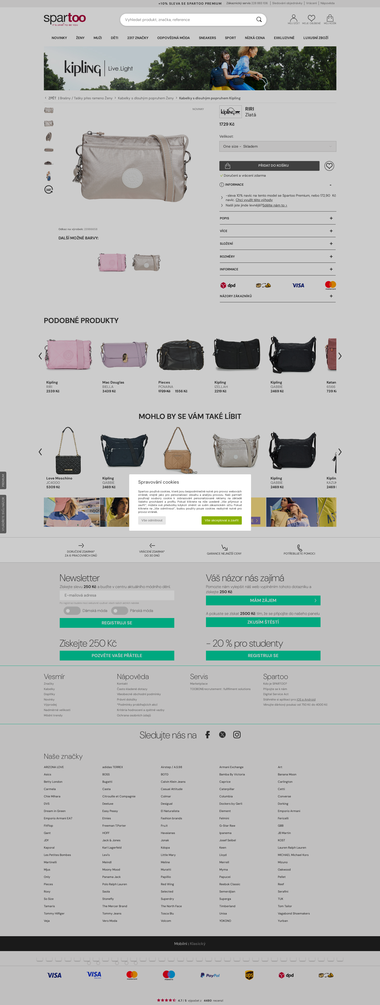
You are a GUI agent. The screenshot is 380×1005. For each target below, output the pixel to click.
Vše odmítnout (151, 520)
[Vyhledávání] (259, 20)
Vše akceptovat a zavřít (222, 520)
